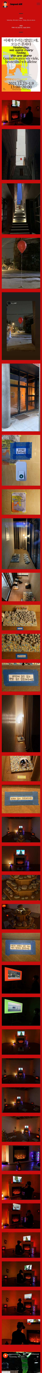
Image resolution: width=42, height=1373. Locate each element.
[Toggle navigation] (38, 4)
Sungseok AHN (16, 4)
